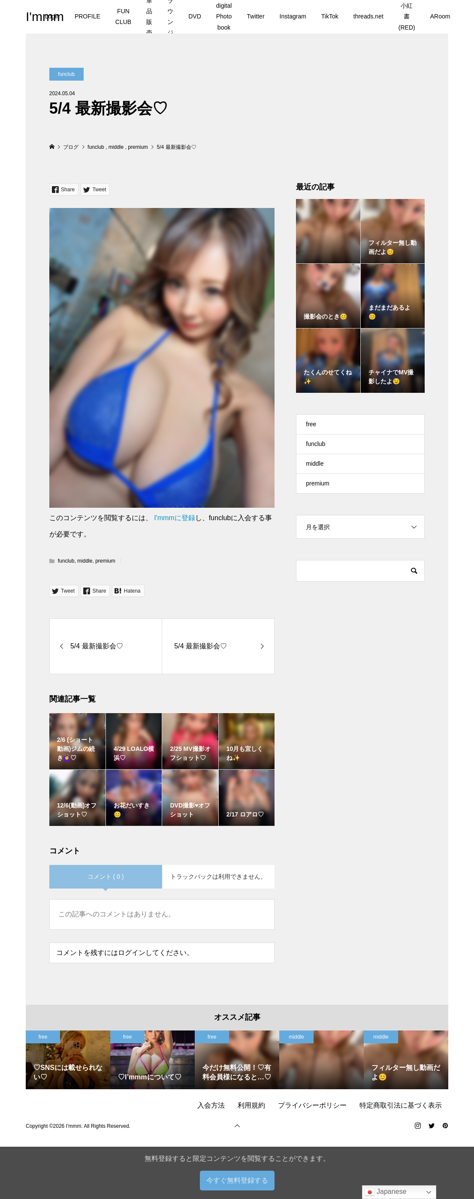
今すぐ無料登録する (237, 1180)
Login (52, 16)
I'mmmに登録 (174, 517)
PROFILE (87, 16)
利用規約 (251, 1105)
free (311, 424)
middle (84, 561)
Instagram (293, 16)
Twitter (255, 16)
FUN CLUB (123, 16)
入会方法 (211, 1105)
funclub (66, 74)
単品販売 (149, 16)
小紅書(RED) (407, 16)
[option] (68, 1059)
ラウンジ (170, 16)
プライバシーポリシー (312, 1105)
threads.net (368, 16)
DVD (194, 16)
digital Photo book (224, 16)
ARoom (440, 16)
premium (105, 561)
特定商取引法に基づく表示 (400, 1105)
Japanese (386, 1192)
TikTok (329, 16)
